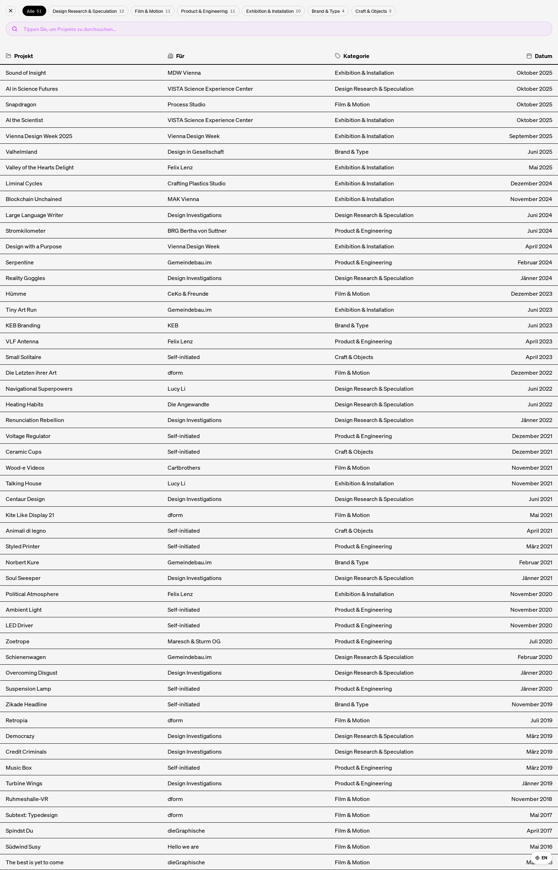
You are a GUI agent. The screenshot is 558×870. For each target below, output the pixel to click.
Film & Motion (152, 11)
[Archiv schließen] (11, 11)
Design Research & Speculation (88, 11)
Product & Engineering (208, 11)
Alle (34, 11)
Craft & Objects (373, 11)
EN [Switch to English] (541, 857)
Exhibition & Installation (273, 11)
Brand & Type (328, 11)
